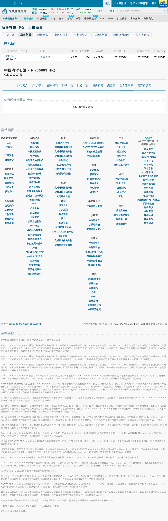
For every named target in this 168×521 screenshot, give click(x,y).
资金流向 (63, 214)
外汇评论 (94, 187)
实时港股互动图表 (63, 156)
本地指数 (34, 142)
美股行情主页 (94, 279)
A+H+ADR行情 (34, 256)
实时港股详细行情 (63, 147)
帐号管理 (9, 178)
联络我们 (9, 191)
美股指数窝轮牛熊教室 (148, 199)
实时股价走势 (63, 196)
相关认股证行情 (63, 165)
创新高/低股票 (35, 165)
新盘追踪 (148, 219)
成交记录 (63, 205)
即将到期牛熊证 (94, 260)
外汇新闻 (121, 151)
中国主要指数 (34, 151)
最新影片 (148, 149)
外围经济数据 (94, 309)
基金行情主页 (121, 179)
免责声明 (9, 219)
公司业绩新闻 (34, 221)
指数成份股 (34, 178)
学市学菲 (148, 168)
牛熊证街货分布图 (94, 252)
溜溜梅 (9, 55)
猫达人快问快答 (148, 157)
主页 (9, 142)
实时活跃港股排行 (34, 160)
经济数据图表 (34, 269)
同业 (63, 218)
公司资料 (63, 236)
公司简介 (9, 205)
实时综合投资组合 (63, 245)
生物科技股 (34, 200)
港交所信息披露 (94, 151)
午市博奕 (148, 164)
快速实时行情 (63, 142)
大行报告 (34, 226)
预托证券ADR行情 (35, 252)
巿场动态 (121, 160)
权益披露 (63, 223)
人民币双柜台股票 (34, 169)
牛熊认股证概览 (94, 206)
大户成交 (63, 209)
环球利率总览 (34, 274)
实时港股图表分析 (63, 151)
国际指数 (34, 147)
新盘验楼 (148, 215)
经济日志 (34, 260)
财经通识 (148, 207)
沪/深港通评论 (94, 179)
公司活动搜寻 (34, 234)
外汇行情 (121, 147)
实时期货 (34, 156)
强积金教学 (121, 223)
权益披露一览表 (34, 243)
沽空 (63, 201)
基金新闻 (121, 187)
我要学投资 (148, 203)
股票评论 (94, 174)
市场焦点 (148, 192)
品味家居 (148, 211)
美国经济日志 (94, 305)
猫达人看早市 (148, 153)
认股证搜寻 (94, 220)
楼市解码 (148, 223)
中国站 (9, 147)
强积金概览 (121, 210)
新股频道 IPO (34, 239)
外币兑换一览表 (121, 165)
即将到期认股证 (94, 229)
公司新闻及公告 (63, 227)
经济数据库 (34, 265)
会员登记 (9, 174)
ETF (35, 204)
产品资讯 (9, 155)
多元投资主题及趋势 (148, 176)
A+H (34, 248)
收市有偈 (148, 160)
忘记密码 (9, 182)
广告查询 (9, 214)
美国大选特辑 (148, 184)
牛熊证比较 (94, 247)
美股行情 (94, 283)
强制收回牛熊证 (94, 265)
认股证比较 (94, 224)
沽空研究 (34, 212)
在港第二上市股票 (34, 195)
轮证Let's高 (148, 196)
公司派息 (34, 217)
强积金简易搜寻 (121, 215)
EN (21, 3)
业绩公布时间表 (34, 230)
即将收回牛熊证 (94, 256)
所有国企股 (34, 182)
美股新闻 (94, 300)
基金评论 (94, 183)
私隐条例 (9, 223)
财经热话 (148, 188)
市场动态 (94, 288)
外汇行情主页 (121, 142)
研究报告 (94, 192)
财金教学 (9, 160)
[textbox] (142, 11)
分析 (94, 292)
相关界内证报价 (63, 173)
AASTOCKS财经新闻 (94, 142)
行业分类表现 (34, 173)
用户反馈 (9, 187)
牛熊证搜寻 (94, 243)
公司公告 (34, 208)
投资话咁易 (148, 180)
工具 (121, 196)
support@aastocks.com (27, 323)
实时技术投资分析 (63, 240)
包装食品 (45, 57)
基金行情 (121, 183)
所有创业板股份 (34, 191)
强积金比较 (121, 219)
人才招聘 (9, 210)
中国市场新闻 (94, 156)
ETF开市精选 (148, 172)
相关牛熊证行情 (63, 169)
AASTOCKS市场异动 (63, 231)
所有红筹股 (34, 187)
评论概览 (94, 170)
